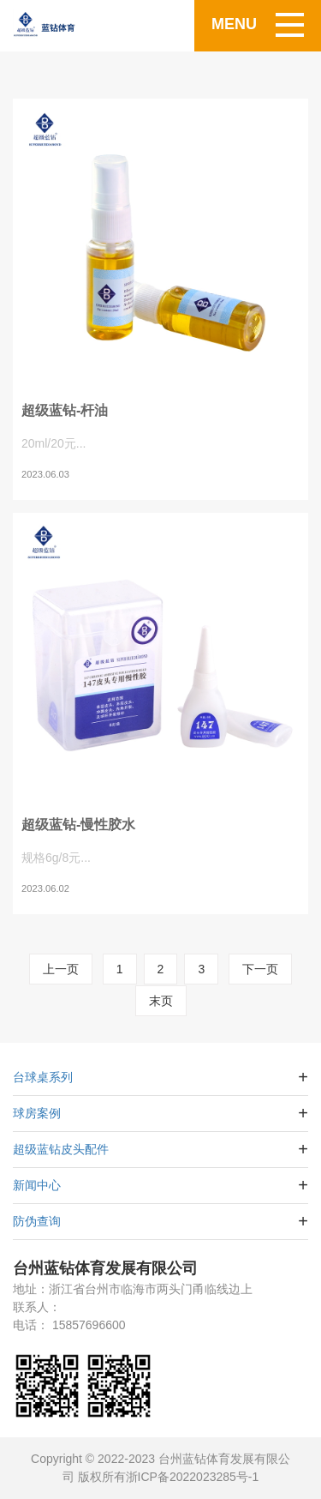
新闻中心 (37, 1185)
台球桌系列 (43, 1077)
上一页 (61, 969)
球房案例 (37, 1113)
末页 (161, 1001)
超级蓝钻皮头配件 (61, 1149)
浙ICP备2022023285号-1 (192, 1477)
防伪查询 (37, 1221)
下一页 (260, 969)
